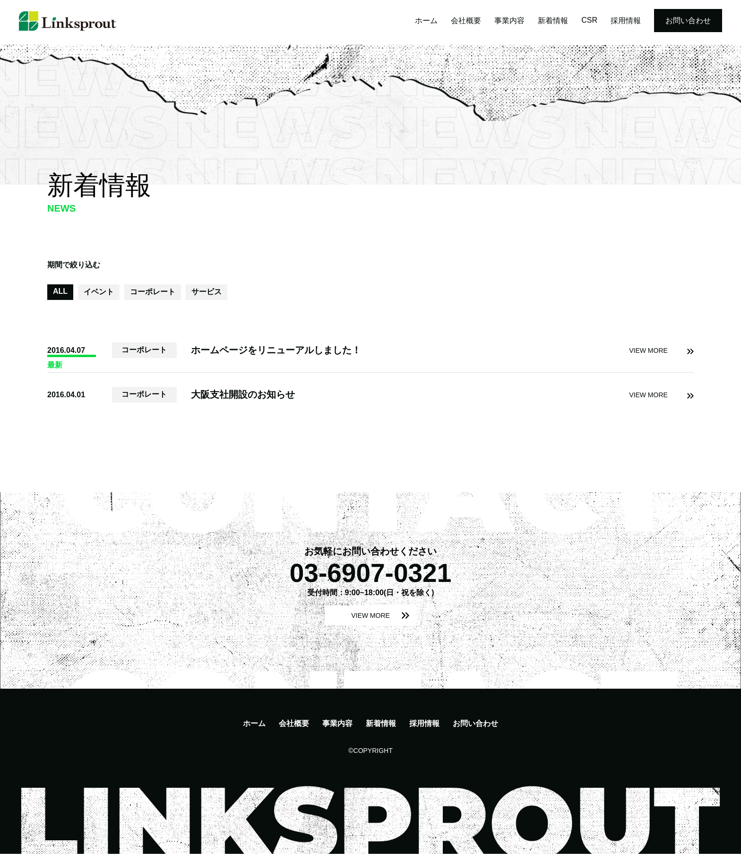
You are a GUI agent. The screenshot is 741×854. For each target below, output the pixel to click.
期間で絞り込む (73, 265)
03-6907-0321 (371, 573)
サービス (206, 292)
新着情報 (553, 21)
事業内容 (509, 21)
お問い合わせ (688, 21)
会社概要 (466, 21)
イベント (99, 292)
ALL (60, 291)
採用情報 (626, 21)
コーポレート (152, 292)
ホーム (426, 21)
